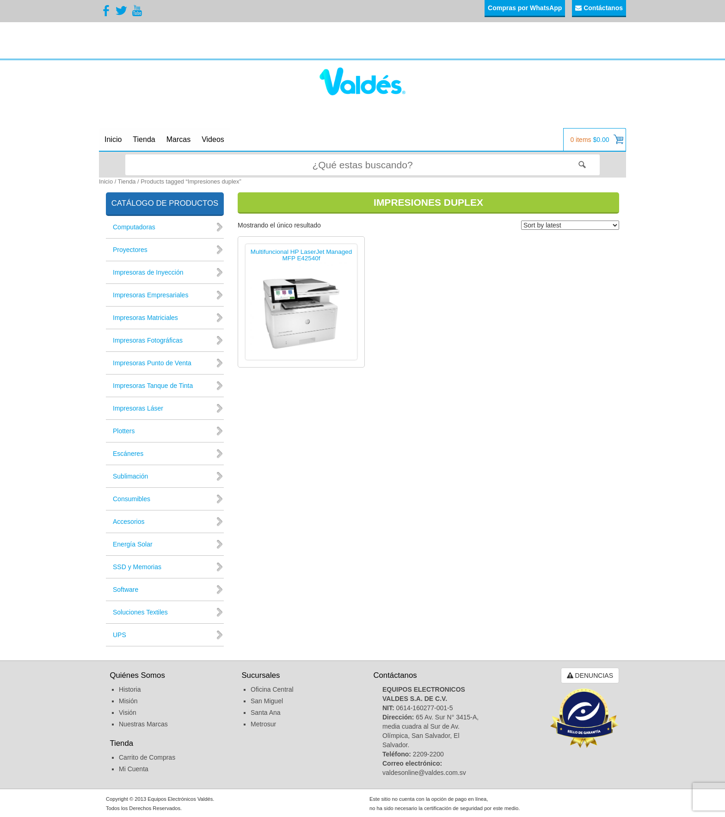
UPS (119, 635)
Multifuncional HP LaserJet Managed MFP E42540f (301, 255)
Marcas (178, 139)
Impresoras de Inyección (148, 272)
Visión (127, 712)
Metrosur (263, 724)
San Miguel (267, 701)
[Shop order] (570, 225)
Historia (130, 689)
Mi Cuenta (133, 769)
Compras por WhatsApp (525, 8)
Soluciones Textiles (140, 612)
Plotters (124, 431)
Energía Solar (133, 544)
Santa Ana (266, 712)
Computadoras (134, 227)
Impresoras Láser (138, 408)
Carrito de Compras (147, 757)
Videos (213, 139)
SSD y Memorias (137, 567)
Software (125, 589)
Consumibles (131, 499)
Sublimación (130, 476)
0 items (596, 139)
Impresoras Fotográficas (148, 340)
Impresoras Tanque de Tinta (153, 385)
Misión (128, 701)
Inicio (113, 139)
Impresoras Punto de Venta (152, 363)
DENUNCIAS (590, 675)
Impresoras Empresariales (150, 295)
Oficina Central (272, 689)
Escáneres (128, 453)
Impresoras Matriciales (145, 317)
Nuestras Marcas (143, 724)
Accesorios (128, 521)
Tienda (144, 139)
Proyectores (130, 249)
